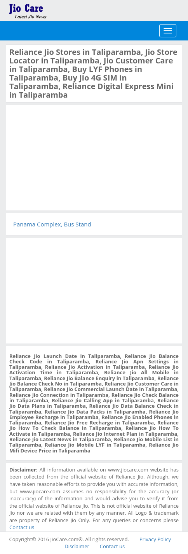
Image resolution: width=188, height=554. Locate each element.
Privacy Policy (155, 539)
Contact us (21, 527)
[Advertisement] (67, 156)
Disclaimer (76, 546)
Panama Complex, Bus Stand (52, 224)
